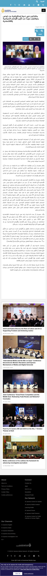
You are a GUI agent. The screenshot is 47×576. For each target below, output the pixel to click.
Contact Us (28, 483)
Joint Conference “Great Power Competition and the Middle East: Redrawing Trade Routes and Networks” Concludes (21, 397)
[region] (23, 569)
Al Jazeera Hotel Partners (32, 513)
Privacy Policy (5, 489)
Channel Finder (29, 495)
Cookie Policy (5, 492)
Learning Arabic (29, 507)
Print (40, 34)
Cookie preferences (7, 495)
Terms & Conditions (7, 486)
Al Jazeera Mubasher (7, 530)
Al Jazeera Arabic (6, 527)
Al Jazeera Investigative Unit (9, 536)
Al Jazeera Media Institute (32, 504)
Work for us (28, 489)
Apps (26, 486)
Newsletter (28, 492)
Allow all (17, 573)
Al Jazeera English (6, 525)
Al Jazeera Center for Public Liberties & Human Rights (33, 517)
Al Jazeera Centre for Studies (33, 501)
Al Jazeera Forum (30, 510)
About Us (4, 483)
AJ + (2, 539)
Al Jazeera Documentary (8, 533)
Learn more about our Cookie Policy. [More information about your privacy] (29, 569)
